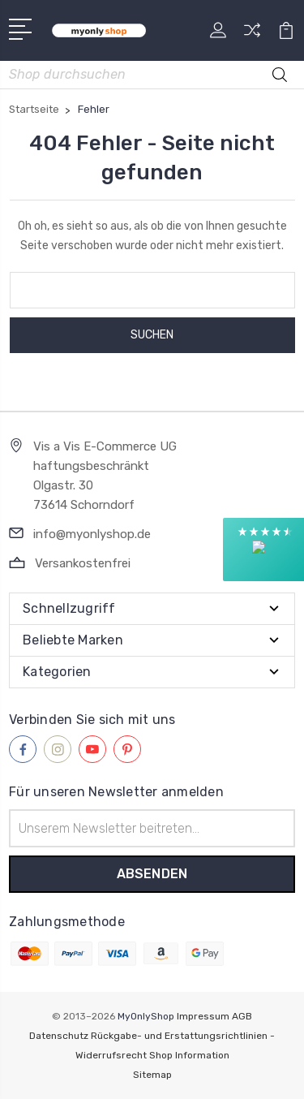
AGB (242, 1016)
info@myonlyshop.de (92, 534)
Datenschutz (58, 1035)
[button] (263, 549)
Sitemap (152, 1074)
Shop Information (189, 1055)
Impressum (203, 1016)
